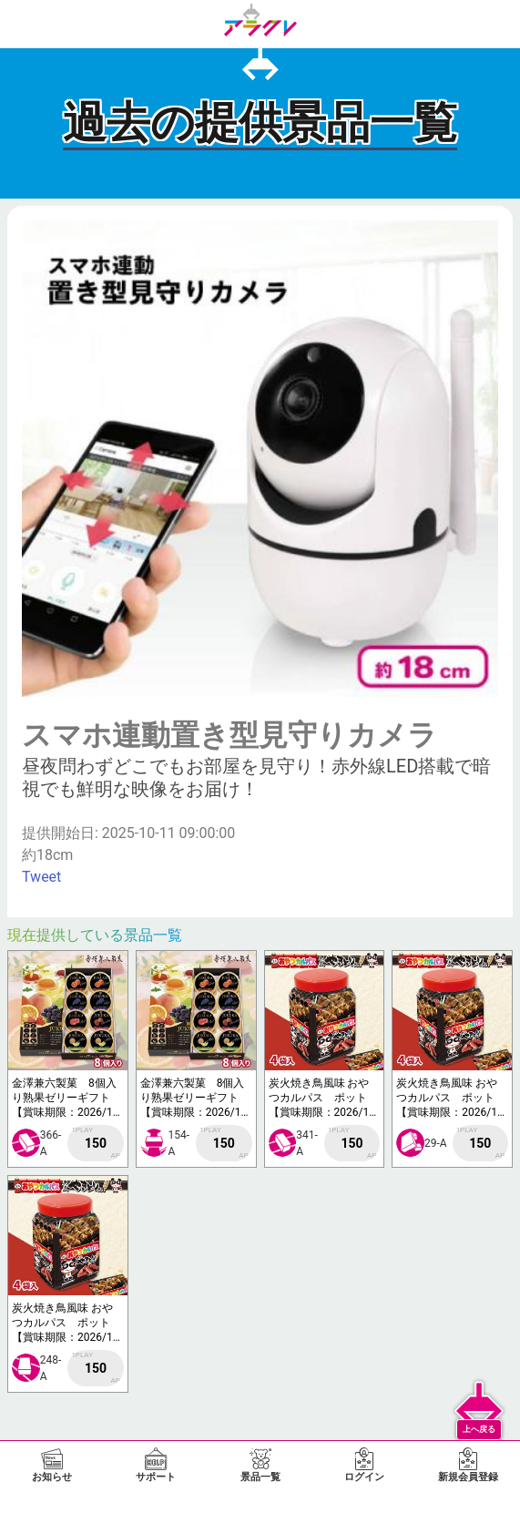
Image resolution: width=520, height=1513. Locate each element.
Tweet (41, 876)
